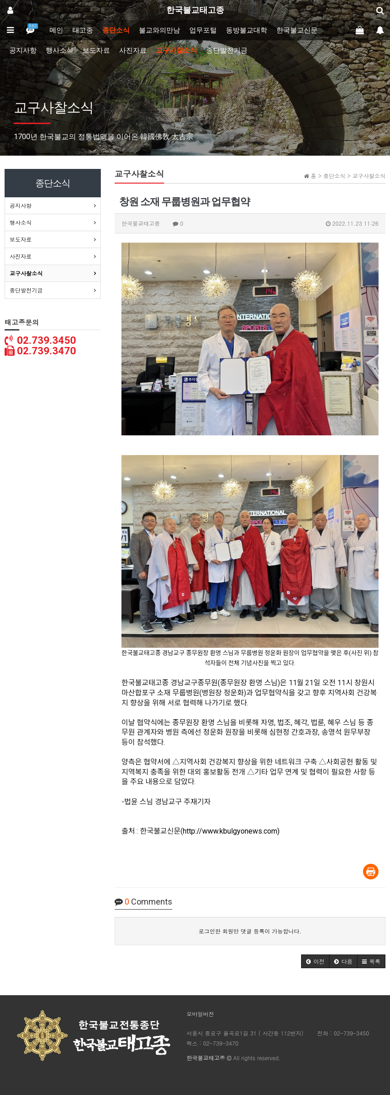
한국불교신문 (297, 30)
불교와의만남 (159, 30)
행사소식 (59, 50)
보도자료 (96, 50)
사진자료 (133, 50)
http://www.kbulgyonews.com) (231, 831)
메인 (56, 30)
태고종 (82, 30)
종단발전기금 (226, 50)
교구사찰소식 (176, 50)
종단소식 (116, 30)
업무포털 (203, 30)
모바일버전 (200, 1014)
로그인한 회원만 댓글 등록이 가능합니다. (250, 931)
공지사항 (23, 50)
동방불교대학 (246, 30)
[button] (315, 961)
